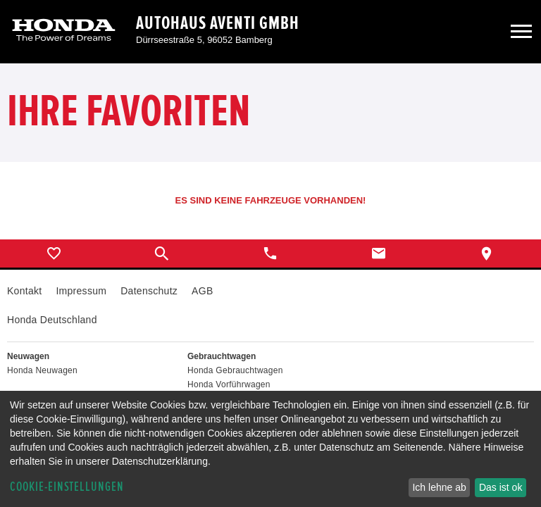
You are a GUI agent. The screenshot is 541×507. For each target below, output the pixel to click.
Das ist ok (500, 487)
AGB (202, 290)
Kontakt (24, 290)
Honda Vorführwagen (228, 384)
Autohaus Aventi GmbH (217, 23)
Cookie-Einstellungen (67, 487)
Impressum (81, 290)
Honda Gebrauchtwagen (235, 370)
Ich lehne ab (439, 487)
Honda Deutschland (52, 319)
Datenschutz (149, 290)
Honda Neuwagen (42, 370)
